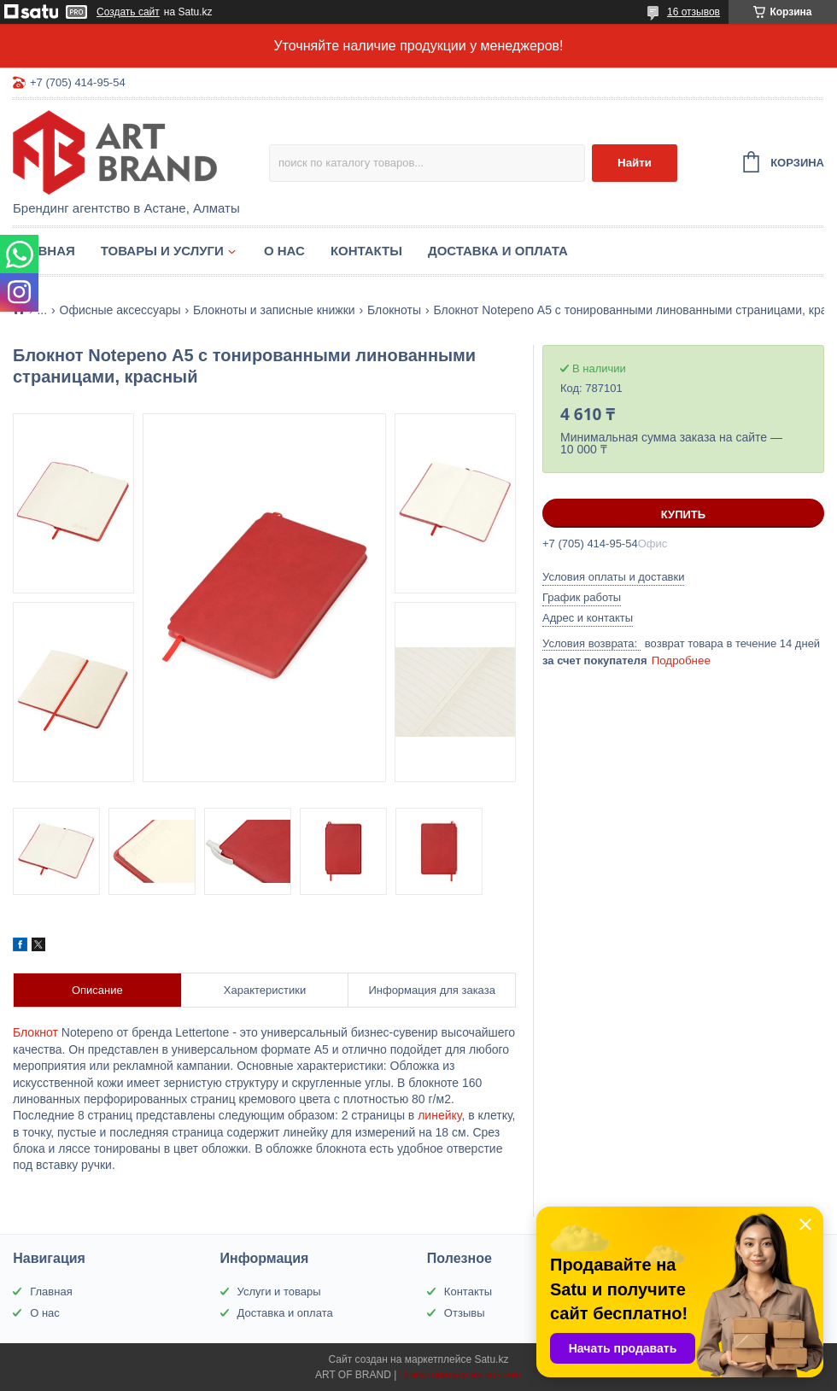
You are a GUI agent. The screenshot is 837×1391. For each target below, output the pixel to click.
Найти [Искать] (635, 162)
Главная (44, 250)
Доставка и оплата (498, 250)
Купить (683, 514)
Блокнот (35, 1032)
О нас (284, 250)
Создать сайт (128, 12)
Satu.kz (491, 1359)
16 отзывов (693, 12)
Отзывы (464, 1312)
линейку (439, 1115)
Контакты (366, 250)
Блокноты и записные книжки (274, 310)
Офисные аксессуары (120, 310)
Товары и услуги (162, 250)
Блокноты (394, 310)
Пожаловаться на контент (461, 1375)
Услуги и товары (279, 1291)
